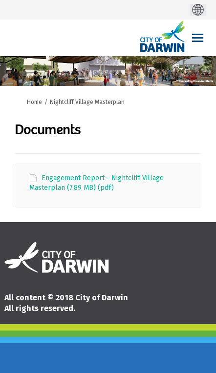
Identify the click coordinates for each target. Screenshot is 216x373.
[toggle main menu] (197, 37)
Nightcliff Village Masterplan (87, 102)
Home (34, 102)
